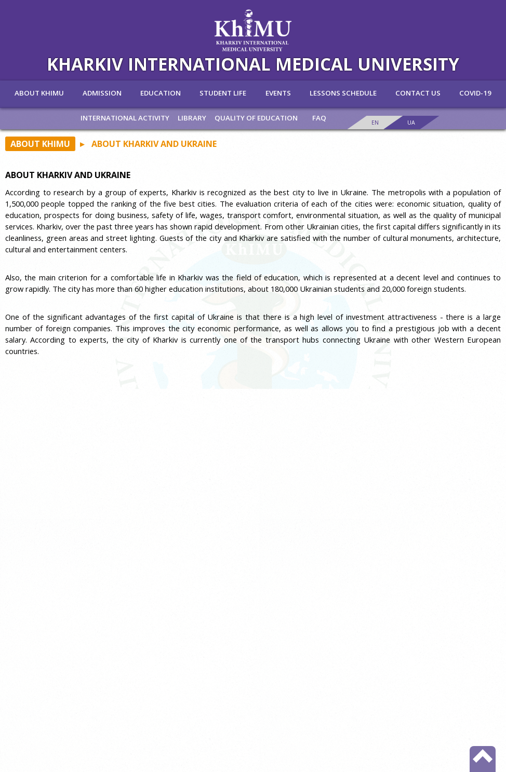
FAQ (319, 118)
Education (160, 93)
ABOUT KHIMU (39, 93)
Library (192, 118)
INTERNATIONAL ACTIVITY (125, 118)
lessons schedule (343, 93)
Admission (102, 93)
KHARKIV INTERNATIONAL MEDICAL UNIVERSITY (253, 64)
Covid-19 (475, 93)
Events (278, 93)
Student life (222, 93)
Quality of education (256, 118)
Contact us (418, 93)
